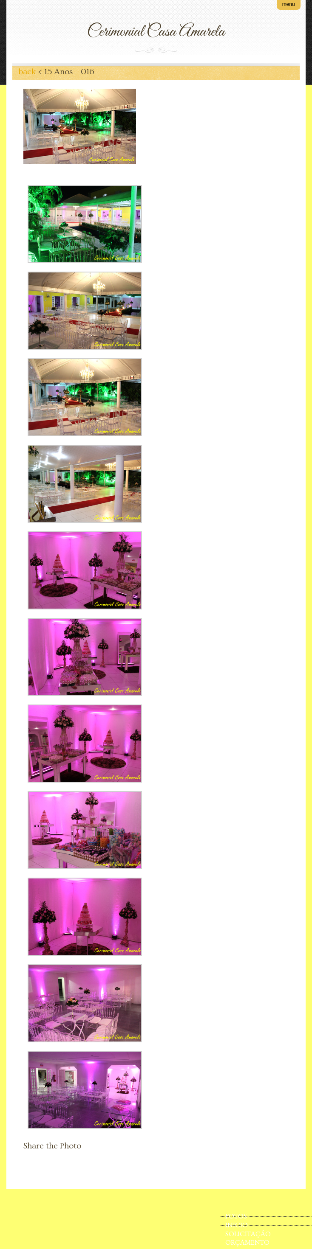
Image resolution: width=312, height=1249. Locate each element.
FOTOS (236, 1216)
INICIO (236, 1225)
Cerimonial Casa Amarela (156, 31)
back (27, 71)
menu (288, 4)
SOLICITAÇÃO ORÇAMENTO (248, 1234)
